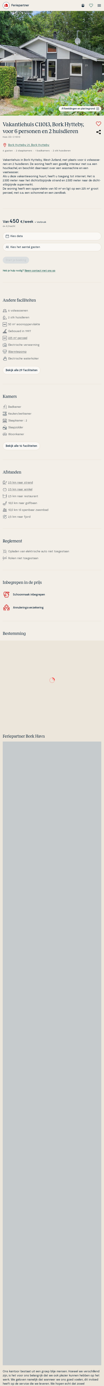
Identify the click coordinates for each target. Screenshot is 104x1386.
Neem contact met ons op (40, 271)
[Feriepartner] (16, 5)
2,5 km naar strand (20, 482)
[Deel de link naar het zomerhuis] (98, 132)
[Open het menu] (99, 5)
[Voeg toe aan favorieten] (98, 124)
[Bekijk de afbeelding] (52, 63)
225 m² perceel (17, 338)
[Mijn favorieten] (91, 5)
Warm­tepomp (17, 351)
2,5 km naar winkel (20, 489)
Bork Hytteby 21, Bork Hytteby (26, 145)
